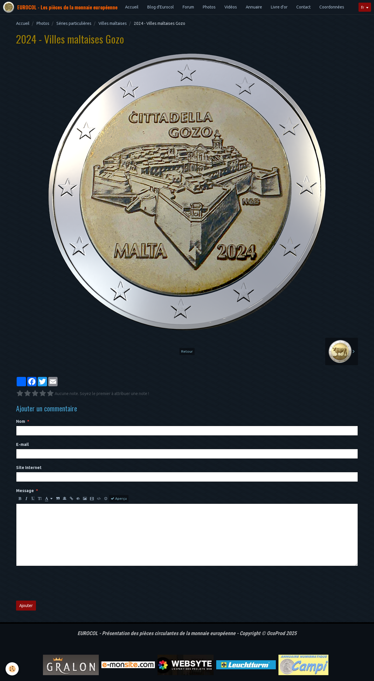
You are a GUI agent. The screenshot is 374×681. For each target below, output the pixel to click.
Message (25, 490)
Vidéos (230, 7)
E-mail (22, 444)
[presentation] (60, 583)
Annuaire (254, 7)
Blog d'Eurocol (160, 7)
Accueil (131, 7)
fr (362, 7)
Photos (209, 7)
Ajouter (26, 605)
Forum (188, 7)
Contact (303, 7)
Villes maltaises (112, 23)
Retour (187, 351)
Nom (20, 421)
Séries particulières (73, 23)
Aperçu (119, 498)
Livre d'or (279, 7)
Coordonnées (331, 7)
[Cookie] (12, 668)
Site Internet (28, 467)
